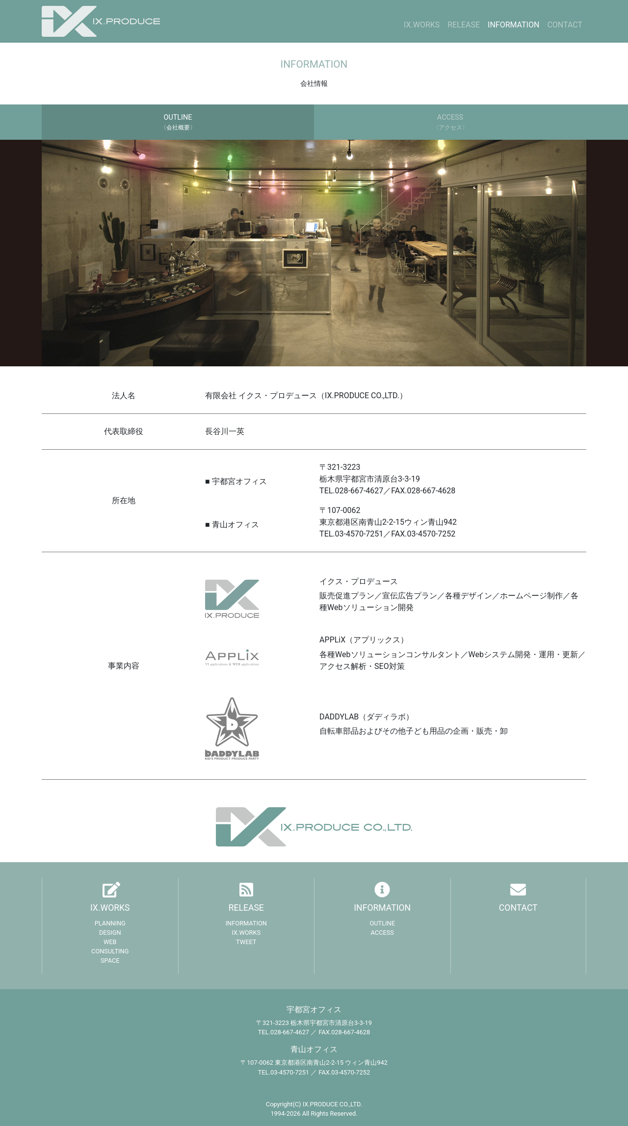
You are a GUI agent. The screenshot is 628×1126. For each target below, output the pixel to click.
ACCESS (382, 932)
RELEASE (463, 24)
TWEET (246, 942)
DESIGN (110, 932)
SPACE (110, 960)
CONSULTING (110, 951)
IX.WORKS (422, 24)
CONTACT (564, 24)
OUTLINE (382, 923)
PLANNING (110, 923)
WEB (110, 942)
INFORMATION (513, 24)
